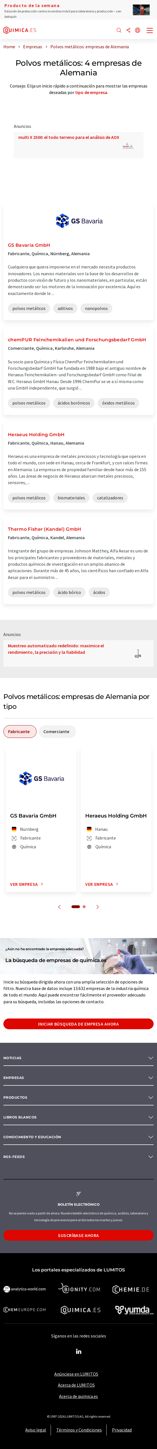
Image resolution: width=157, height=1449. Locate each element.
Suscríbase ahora (78, 1235)
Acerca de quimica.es (78, 1396)
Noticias (12, 1058)
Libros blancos (20, 1117)
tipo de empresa (91, 92)
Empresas (13, 1078)
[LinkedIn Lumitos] (78, 1351)
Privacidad (122, 1430)
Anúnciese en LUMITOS (76, 1374)
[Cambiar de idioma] (138, 30)
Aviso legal (35, 1430)
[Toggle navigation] (150, 31)
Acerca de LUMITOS (76, 1385)
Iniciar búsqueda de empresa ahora (78, 1024)
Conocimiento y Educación (32, 1137)
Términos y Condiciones (79, 1430)
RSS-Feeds (14, 1157)
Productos (15, 1097)
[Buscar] (119, 30)
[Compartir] (128, 30)
